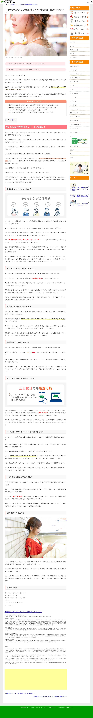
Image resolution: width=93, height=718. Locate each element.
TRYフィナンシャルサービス (77, 113)
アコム (72, 46)
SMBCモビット (74, 50)
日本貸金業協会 (74, 146)
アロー (72, 85)
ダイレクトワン (74, 81)
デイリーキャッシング (76, 132)
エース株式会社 (74, 120)
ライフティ (73, 97)
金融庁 (72, 150)
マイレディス (73, 70)
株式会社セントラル (75, 66)
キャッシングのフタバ (76, 74)
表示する (13, 120)
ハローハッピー (74, 101)
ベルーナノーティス (75, 109)
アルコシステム (74, 93)
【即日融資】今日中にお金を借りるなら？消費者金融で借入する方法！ (23, 612)
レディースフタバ (74, 77)
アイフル (72, 53)
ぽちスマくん (73, 105)
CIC (71, 154)
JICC (71, 157)
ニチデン (72, 136)
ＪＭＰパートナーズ (75, 124)
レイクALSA (73, 57)
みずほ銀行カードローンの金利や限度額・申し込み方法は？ (20, 693)
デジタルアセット (74, 128)
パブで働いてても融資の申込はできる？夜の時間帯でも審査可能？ (49, 696)
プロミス (72, 42)
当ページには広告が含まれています (14, 57)
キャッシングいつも (75, 116)
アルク (72, 89)
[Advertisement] (36, 679)
